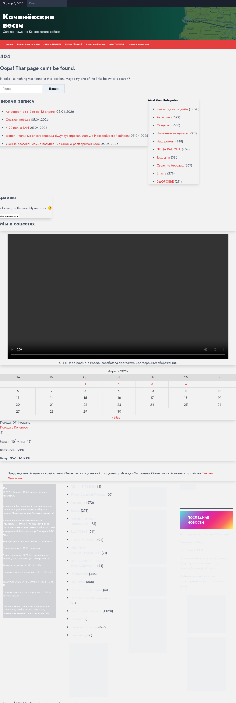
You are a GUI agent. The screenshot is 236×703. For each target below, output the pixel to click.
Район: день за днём (28, 44)
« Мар (115, 417)
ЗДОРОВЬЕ (165, 181)
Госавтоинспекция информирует (83, 521)
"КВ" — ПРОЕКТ (82, 486)
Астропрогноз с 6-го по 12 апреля (30, 111)
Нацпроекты (165, 141)
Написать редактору (138, 44)
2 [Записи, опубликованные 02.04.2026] (119, 384)
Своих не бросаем (95, 44)
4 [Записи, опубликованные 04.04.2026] (186, 384)
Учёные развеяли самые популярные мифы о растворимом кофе (53, 143)
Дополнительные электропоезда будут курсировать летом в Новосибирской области (68, 135)
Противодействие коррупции (91, 597)
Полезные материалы (172, 133)
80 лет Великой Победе (87, 494)
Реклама (76, 618)
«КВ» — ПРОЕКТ (52, 44)
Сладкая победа (18, 119)
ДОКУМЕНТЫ (116, 44)
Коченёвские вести (28, 20)
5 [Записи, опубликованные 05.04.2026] (219, 384)
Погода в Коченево (14, 427)
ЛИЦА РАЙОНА (73, 44)
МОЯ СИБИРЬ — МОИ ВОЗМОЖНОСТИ (87, 563)
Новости (9, 44)
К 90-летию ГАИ (17, 127)
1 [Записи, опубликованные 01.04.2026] (85, 384)
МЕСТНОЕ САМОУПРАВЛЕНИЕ (85, 550)
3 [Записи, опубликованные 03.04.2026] (152, 384)
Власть (161, 173)
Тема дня (163, 157)
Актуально (164, 117)
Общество (164, 125)
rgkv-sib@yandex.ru (46, 572)
